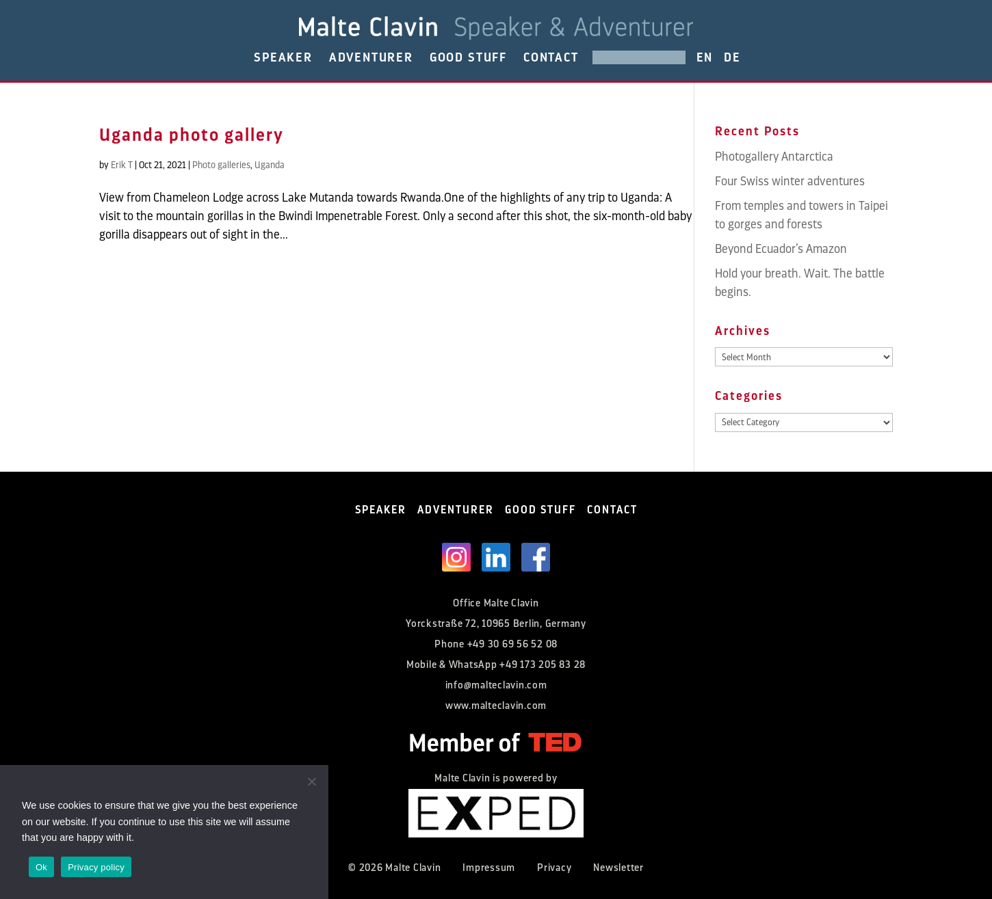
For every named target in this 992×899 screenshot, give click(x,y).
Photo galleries (221, 165)
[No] (311, 781)
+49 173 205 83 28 (542, 665)
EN (705, 57)
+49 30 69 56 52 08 (512, 644)
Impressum (488, 868)
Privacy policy (96, 867)
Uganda (269, 165)
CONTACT (551, 57)
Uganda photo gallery (191, 135)
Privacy (554, 868)
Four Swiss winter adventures (790, 181)
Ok (41, 867)
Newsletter (618, 868)
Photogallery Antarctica (774, 156)
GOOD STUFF (468, 57)
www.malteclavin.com (496, 706)
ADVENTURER (371, 57)
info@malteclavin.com (496, 685)
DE (732, 57)
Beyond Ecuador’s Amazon (781, 249)
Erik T (122, 165)
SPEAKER (283, 57)
